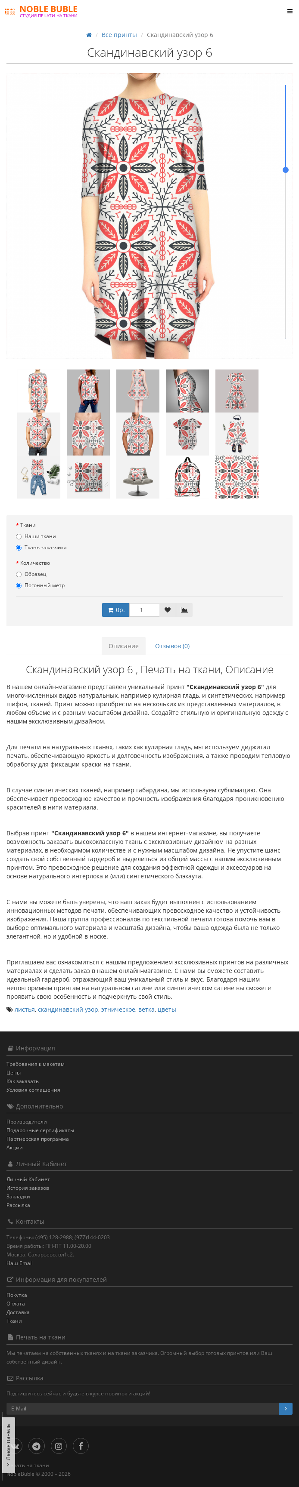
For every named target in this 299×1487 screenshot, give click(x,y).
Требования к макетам (35, 1064)
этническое (118, 1009)
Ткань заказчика (41, 547)
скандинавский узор (68, 1009)
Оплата (15, 1303)
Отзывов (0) (172, 646)
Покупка (16, 1295)
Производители (26, 1121)
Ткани (28, 525)
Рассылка (18, 1205)
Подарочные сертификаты (40, 1130)
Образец (31, 574)
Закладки (18, 1196)
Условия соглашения (33, 1089)
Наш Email (19, 1263)
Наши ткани (36, 536)
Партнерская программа (37, 1138)
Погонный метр (40, 585)
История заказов (27, 1187)
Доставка (18, 1312)
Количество (35, 562)
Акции (14, 1147)
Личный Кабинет (28, 1179)
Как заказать (22, 1081)
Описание (124, 646)
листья (25, 1009)
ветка (146, 1009)
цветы (167, 1009)
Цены (13, 1072)
